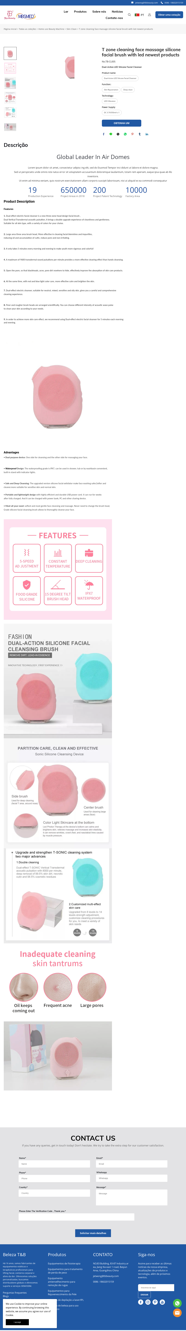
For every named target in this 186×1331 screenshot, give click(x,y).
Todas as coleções (27, 29)
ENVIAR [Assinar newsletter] (144, 1295)
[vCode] (76, 1217)
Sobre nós (99, 11)
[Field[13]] (54, 1194)
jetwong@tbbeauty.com (146, 2)
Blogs (6, 1297)
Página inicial (10, 29)
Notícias (117, 11)
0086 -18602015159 (173, 2)
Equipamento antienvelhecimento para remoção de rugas (61, 1283)
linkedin (147, 134)
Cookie (18, 1303)
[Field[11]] (131, 1164)
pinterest (133, 134)
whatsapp (126, 134)
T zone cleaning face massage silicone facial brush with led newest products (116, 29)
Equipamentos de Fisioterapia (64, 1264)
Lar (66, 11)
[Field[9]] (54, 1164)
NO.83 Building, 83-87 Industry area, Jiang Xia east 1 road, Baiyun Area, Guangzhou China (111, 1268)
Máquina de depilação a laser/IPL (66, 1300)
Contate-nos (114, 18)
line (111, 134)
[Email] (156, 1288)
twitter (118, 134)
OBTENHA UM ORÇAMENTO (121, 124)
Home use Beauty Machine (51, 29)
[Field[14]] (131, 1179)
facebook (104, 134)
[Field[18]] (54, 1179)
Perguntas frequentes (15, 1293)
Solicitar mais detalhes (93, 1234)
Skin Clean (72, 29)
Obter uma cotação (169, 14)
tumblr (140, 134)
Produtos (80, 11)
